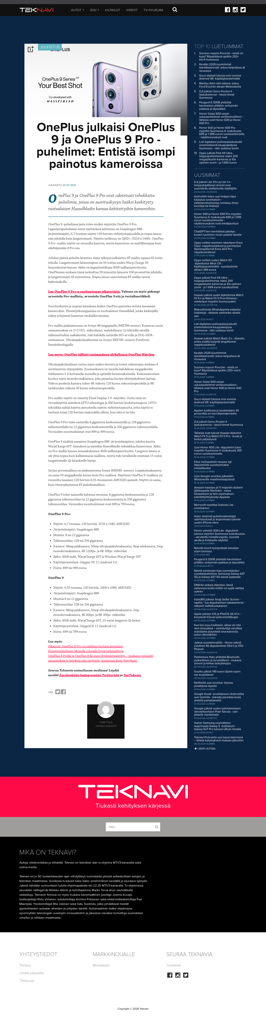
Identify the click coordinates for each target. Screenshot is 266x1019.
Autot (77, 10)
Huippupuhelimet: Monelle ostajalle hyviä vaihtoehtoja (86, 651)
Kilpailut (112, 10)
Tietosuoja (26, 981)
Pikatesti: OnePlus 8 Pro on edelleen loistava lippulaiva (85, 646)
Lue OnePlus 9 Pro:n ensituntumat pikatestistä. (84, 292)
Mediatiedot (101, 965)
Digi (94, 10)
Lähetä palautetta (31, 973)
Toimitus (25, 965)
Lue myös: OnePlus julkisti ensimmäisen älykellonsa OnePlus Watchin (101, 354)
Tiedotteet (173, 965)
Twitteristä (110, 675)
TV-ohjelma (153, 10)
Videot (132, 10)
